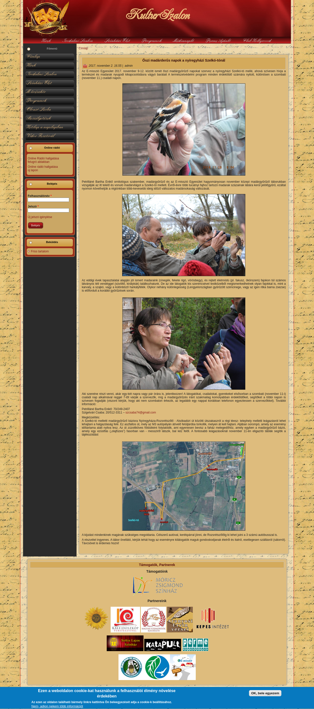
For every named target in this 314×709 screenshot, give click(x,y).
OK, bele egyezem (265, 695)
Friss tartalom (40, 251)
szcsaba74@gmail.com (141, 412)
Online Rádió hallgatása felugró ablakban (43, 160)
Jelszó (33, 206)
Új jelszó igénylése (40, 217)
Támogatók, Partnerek (157, 565)
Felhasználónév (40, 196)
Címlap (83, 48)
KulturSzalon (157, 14)
